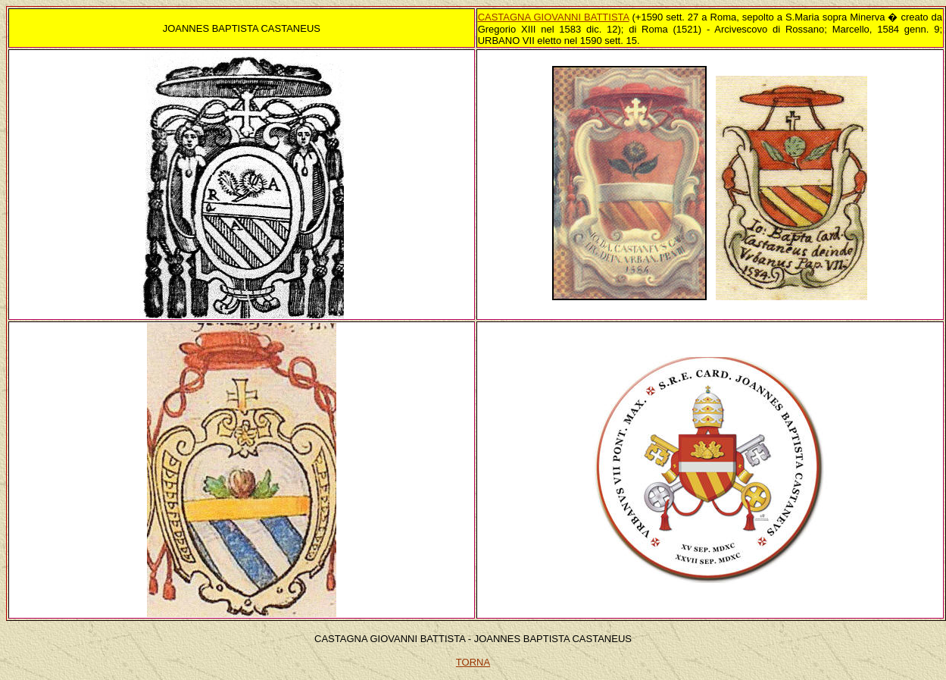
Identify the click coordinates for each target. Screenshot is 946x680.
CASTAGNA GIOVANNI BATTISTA (553, 17)
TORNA (473, 662)
